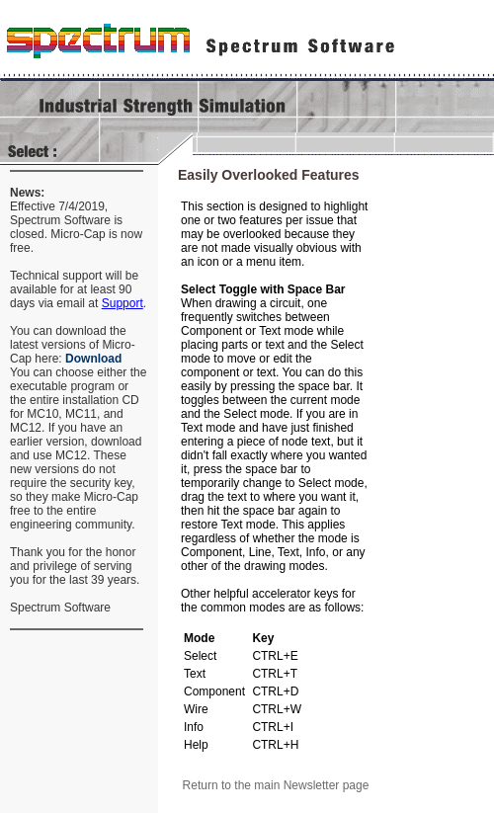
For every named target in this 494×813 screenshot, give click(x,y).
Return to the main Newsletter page (276, 785)
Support (122, 303)
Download (93, 359)
